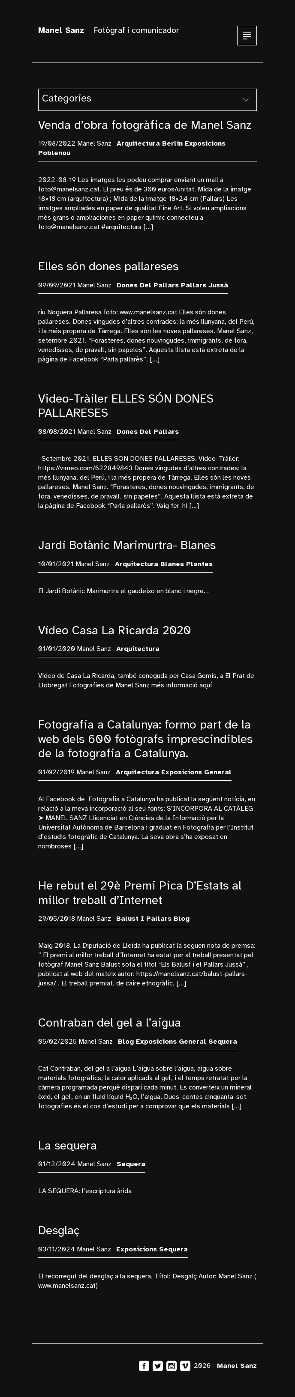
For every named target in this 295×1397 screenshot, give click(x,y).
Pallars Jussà (204, 285)
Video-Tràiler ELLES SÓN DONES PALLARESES (126, 406)
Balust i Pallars (144, 918)
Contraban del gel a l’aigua (109, 1022)
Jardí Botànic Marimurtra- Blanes (127, 544)
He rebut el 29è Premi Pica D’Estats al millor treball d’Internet (139, 892)
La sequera (67, 1145)
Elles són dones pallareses (108, 266)
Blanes (172, 564)
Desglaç (59, 1230)
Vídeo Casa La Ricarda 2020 (114, 630)
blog (182, 918)
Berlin (172, 143)
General (218, 772)
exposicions (205, 143)
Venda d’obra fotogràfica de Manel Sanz (145, 124)
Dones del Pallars (148, 285)
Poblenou (54, 153)
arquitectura (138, 143)
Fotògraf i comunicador (108, 30)
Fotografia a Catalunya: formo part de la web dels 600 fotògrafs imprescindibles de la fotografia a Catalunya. (145, 739)
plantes (199, 564)
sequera (222, 1041)
